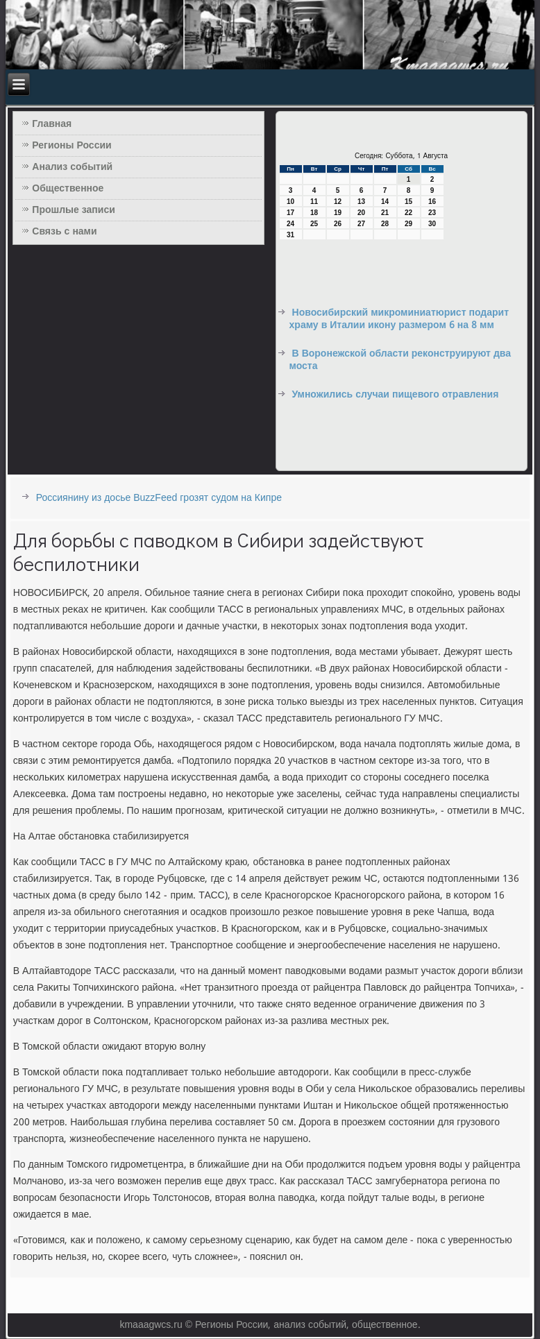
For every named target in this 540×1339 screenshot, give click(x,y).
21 (385, 212)
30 (432, 224)
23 (432, 212)
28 (385, 224)
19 (337, 212)
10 (290, 201)
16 (432, 201)
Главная (51, 124)
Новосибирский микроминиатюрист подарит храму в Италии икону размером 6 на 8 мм (399, 319)
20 (361, 212)
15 (408, 201)
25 (314, 224)
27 (361, 224)
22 (408, 212)
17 (290, 212)
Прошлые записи (73, 210)
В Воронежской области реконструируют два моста (400, 360)
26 (337, 224)
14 (385, 201)
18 (314, 212)
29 (408, 224)
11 (314, 201)
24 (290, 224)
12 (337, 201)
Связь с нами (64, 231)
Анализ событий (72, 167)
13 (361, 201)
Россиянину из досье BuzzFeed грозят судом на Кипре (159, 498)
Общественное (67, 188)
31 (290, 235)
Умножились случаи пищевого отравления (395, 394)
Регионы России (71, 145)
